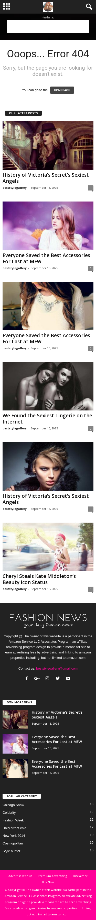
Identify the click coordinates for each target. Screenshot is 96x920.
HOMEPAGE (62, 90)
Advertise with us (20, 876)
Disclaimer (80, 876)
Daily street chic (14, 828)
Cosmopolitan (13, 843)
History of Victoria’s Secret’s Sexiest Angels (46, 178)
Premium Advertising (52, 876)
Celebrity (9, 813)
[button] (88, 7)
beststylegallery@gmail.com (57, 668)
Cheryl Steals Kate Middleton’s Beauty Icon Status (39, 579)
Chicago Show (13, 805)
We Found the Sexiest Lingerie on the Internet (47, 418)
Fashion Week (13, 820)
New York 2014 (14, 836)
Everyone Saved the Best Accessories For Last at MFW (46, 258)
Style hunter (11, 851)
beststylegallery (15, 187)
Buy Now (48, 882)
